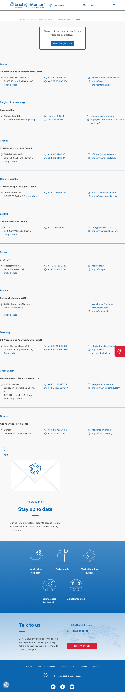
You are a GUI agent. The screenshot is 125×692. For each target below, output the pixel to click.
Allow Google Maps (62, 43)
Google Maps (10, 85)
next (6, 455)
